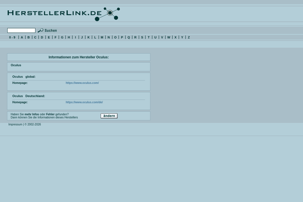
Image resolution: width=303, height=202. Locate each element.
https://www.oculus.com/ (82, 82)
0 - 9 (12, 37)
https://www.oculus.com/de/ (84, 102)
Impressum (15, 124)
